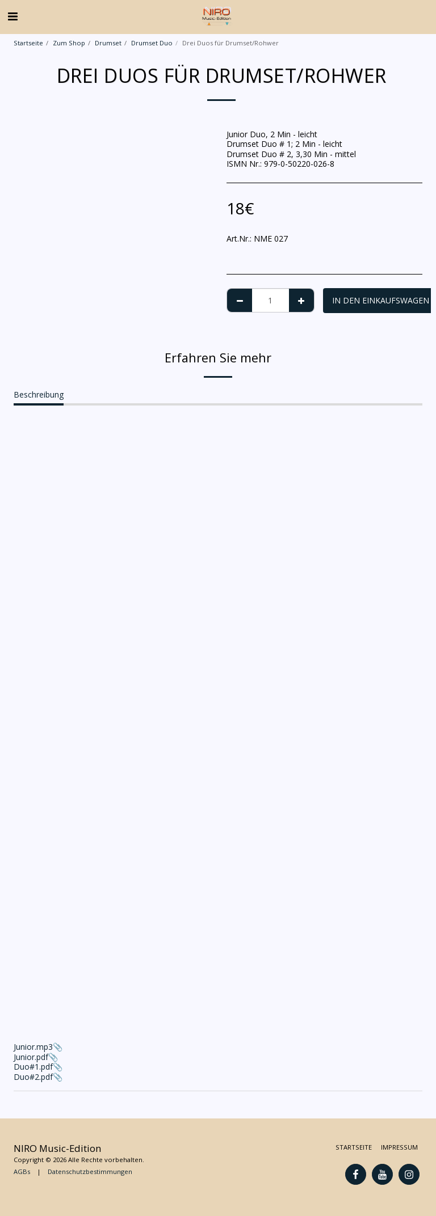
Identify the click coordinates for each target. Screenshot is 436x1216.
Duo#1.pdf (33, 1066)
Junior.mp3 (218, 944)
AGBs (22, 1171)
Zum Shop (69, 43)
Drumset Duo (152, 43)
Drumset (108, 43)
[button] (12, 16)
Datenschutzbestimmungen (90, 1171)
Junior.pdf (31, 1057)
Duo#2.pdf (33, 1076)
